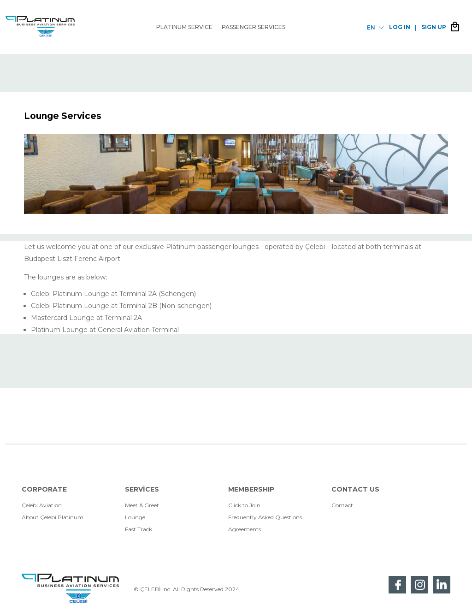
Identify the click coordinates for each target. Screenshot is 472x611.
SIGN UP (433, 27)
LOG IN (399, 27)
